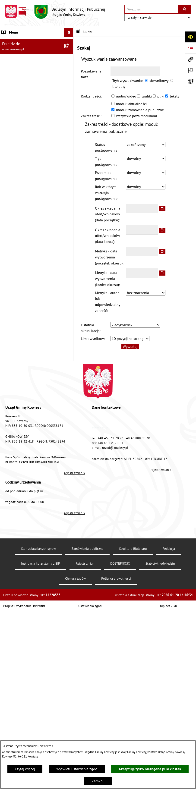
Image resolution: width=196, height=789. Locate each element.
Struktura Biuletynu (133, 549)
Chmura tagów (75, 578)
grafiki (147, 96)
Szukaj (87, 31)
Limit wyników (92, 338)
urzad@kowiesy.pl (115, 448)
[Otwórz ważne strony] (190, 70)
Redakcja (169, 549)
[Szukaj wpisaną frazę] (185, 9)
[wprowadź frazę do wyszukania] (151, 9)
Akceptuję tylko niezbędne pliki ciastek (150, 769)
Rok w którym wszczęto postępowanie (106, 192)
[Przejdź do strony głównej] (55, 12)
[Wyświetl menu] (68, 32)
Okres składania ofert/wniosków (107, 214)
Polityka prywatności (116, 578)
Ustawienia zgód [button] (90, 606)
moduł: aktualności (131, 103)
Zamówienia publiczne (87, 549)
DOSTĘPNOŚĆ (120, 563)
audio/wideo (126, 96)
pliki (160, 96)
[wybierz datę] (162, 208)
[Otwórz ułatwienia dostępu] (190, 36)
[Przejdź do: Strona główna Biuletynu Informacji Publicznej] (78, 31)
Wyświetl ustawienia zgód (76, 769)
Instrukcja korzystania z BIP (40, 563)
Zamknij (98, 781)
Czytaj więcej (25, 769)
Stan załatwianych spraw (38, 549)
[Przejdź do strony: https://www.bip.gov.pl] (190, 47)
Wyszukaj (130, 346)
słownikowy (158, 80)
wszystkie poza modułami (136, 115)
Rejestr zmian (85, 563)
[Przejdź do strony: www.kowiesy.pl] (190, 59)
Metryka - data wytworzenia (109, 257)
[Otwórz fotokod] (190, 81)
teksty (174, 96)
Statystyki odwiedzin (160, 563)
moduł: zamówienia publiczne (140, 109)
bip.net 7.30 (168, 606)
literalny (118, 86)
